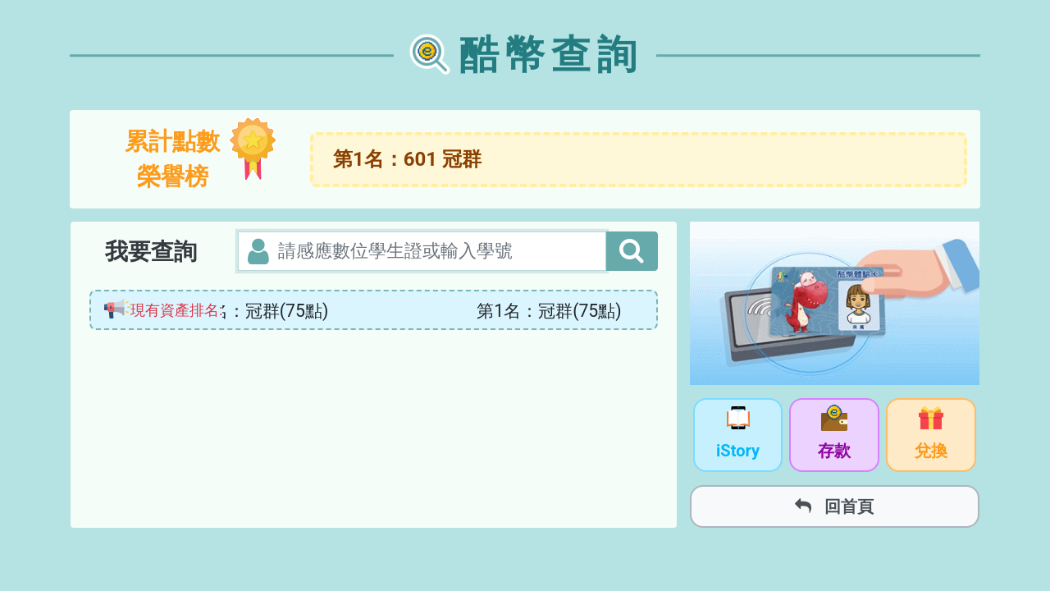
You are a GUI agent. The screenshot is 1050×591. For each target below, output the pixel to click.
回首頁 (834, 506)
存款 (834, 435)
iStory (738, 435)
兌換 (931, 435)
